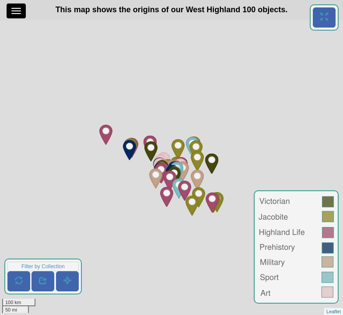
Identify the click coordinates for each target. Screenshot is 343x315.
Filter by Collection (43, 266)
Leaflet (333, 311)
